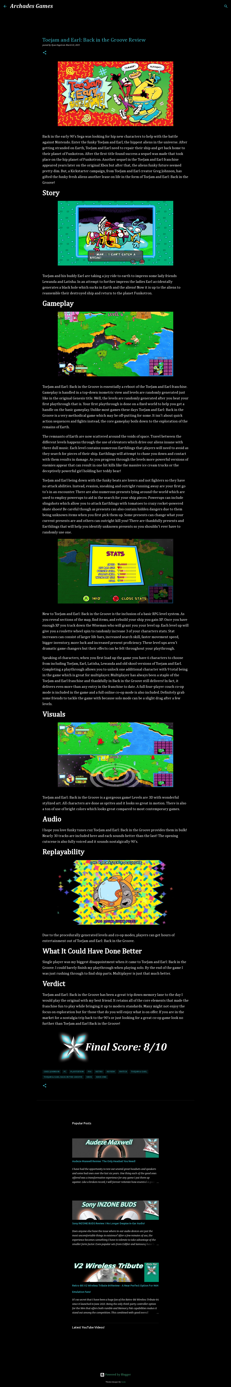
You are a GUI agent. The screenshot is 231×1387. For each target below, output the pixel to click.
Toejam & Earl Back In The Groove (63, 1077)
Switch (123, 1072)
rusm (123, 1382)
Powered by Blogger (115, 1374)
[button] (44, 53)
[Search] (58, 6)
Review (111, 1072)
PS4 (89, 1072)
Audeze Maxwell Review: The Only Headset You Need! (104, 1161)
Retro (99, 1072)
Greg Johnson (51, 1072)
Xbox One (101, 1077)
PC (65, 1072)
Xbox (89, 1077)
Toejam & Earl (139, 1072)
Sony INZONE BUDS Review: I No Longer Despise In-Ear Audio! (108, 1223)
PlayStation (77, 1072)
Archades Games (31, 6)
